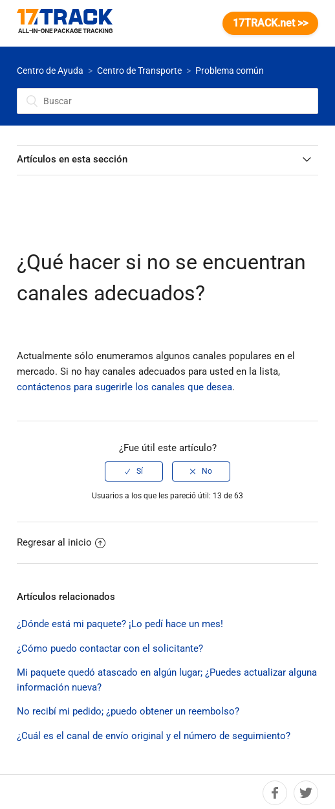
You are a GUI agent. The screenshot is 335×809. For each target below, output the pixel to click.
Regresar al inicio (61, 542)
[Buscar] (167, 101)
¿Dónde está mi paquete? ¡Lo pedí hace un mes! (120, 624)
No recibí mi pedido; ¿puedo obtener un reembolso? (128, 711)
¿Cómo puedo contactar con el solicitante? (110, 648)
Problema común (229, 70)
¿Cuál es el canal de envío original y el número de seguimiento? (153, 736)
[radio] (134, 471)
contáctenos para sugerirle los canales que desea (124, 387)
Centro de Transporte (139, 70)
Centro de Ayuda (50, 70)
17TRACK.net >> (270, 23)
